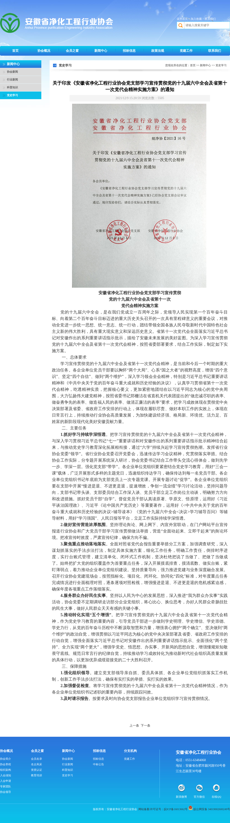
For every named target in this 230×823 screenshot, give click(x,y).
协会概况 (43, 50)
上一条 (134, 725)
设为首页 (182, 18)
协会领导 (5, 792)
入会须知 (5, 775)
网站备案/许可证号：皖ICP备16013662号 (163, 809)
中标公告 (98, 764)
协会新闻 (12, 71)
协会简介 (5, 758)
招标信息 (129, 50)
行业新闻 (12, 79)
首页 (15, 50)
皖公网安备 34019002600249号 (212, 809)
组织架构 (5, 769)
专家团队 (5, 786)
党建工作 (186, 50)
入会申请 (5, 781)
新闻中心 (100, 50)
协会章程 (5, 764)
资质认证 (36, 769)
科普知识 (12, 87)
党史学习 (12, 95)
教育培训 (36, 775)
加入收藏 (196, 18)
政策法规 (157, 50)
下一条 (145, 725)
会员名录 (36, 758)
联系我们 (210, 18)
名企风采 (36, 764)
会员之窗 (72, 50)
